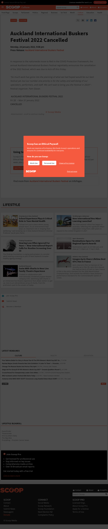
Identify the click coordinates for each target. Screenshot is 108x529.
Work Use (34, 163)
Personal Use (49, 163)
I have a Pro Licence (66, 163)
